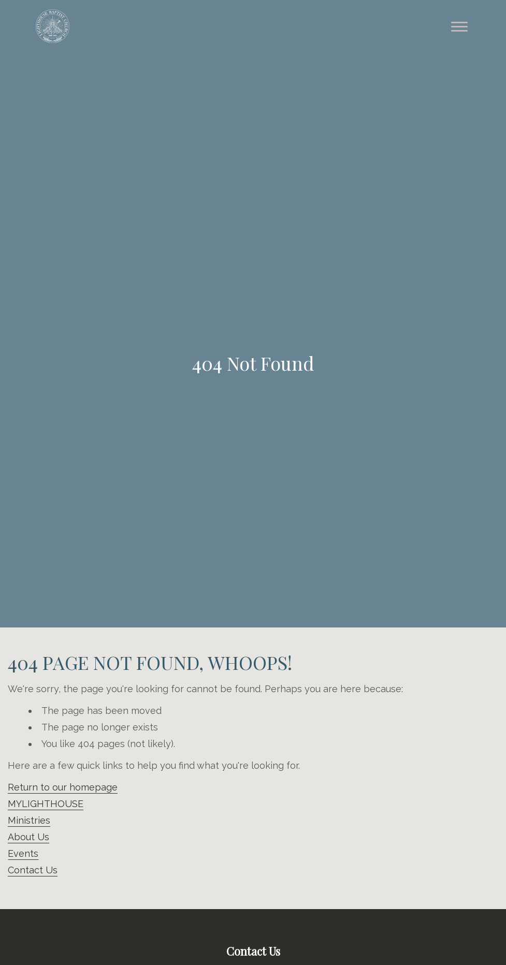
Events (23, 853)
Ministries (29, 820)
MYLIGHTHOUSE (45, 803)
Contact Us (32, 870)
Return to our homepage (63, 787)
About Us (28, 836)
